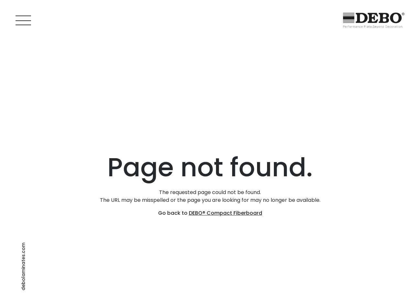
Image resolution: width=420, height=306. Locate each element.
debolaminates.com (23, 266)
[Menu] (23, 20)
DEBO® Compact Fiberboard (225, 213)
